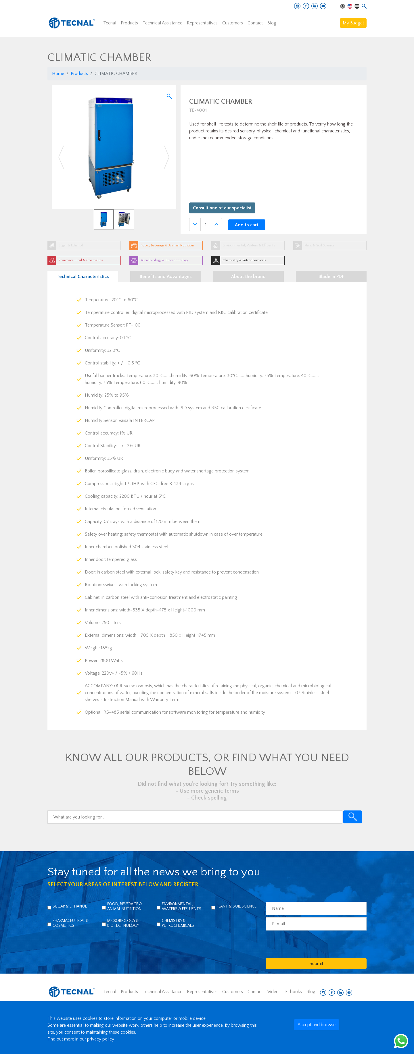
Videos (274, 991)
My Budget (353, 23)
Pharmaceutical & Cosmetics (71, 923)
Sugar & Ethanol (70, 906)
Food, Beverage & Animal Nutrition (124, 906)
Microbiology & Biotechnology (123, 923)
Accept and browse (317, 1024)
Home (58, 73)
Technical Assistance (162, 23)
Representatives (202, 23)
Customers (232, 23)
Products (129, 23)
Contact (255, 23)
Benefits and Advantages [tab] (165, 276)
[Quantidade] (205, 224)
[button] (61, 157)
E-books (293, 991)
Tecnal (109, 23)
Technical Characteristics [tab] (83, 276)
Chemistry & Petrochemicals (178, 923)
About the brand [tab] (248, 276)
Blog (271, 23)
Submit (316, 963)
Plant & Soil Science (236, 906)
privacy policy (100, 1039)
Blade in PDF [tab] (331, 276)
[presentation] (309, 944)
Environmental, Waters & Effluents (181, 906)
